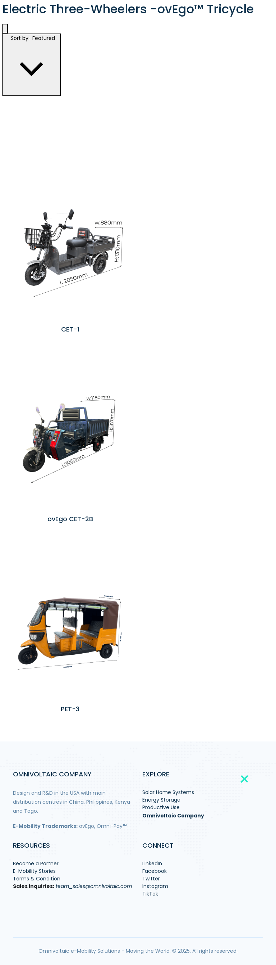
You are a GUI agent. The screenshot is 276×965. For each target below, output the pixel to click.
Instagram (155, 886)
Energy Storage (161, 799)
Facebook (154, 871)
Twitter (151, 878)
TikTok (150, 893)
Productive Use (161, 807)
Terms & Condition (36, 878)
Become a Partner (36, 863)
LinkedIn (152, 863)
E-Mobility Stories (34, 871)
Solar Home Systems (168, 792)
